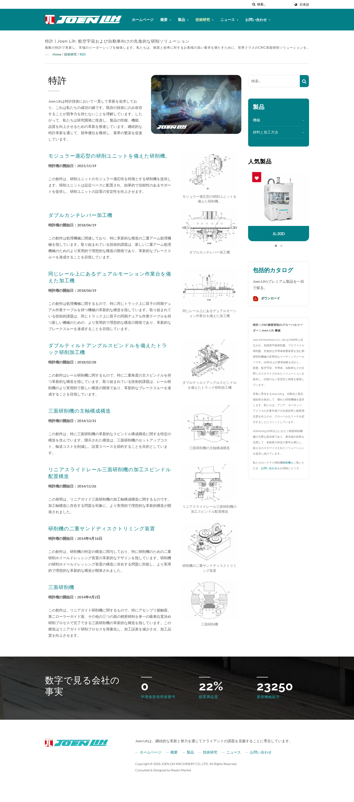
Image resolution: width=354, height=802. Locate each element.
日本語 (304, 4)
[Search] (274, 4)
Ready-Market (181, 770)
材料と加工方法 (265, 132)
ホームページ (143, 19)
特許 (83, 54)
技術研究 (205, 19)
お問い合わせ (257, 19)
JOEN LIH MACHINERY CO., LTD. (185, 764)
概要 (165, 19)
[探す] (253, 4)
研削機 (287, 462)
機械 (256, 120)
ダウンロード (266, 298)
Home (57, 54)
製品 (183, 19)
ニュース (229, 19)
